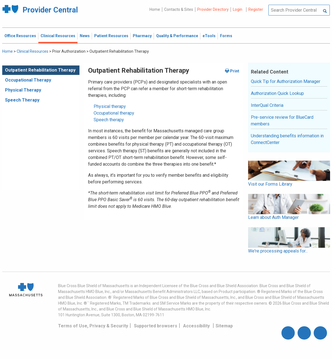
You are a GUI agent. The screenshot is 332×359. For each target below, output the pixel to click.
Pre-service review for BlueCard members (282, 121)
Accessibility (196, 325)
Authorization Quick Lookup (277, 93)
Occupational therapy (114, 113)
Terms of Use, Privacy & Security (93, 325)
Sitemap (224, 325)
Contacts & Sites (178, 9)
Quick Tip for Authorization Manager (285, 81)
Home (154, 9)
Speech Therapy (22, 100)
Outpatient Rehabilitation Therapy (40, 70)
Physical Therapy (23, 90)
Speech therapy (109, 119)
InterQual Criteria (267, 105)
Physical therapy (110, 106)
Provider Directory (213, 9)
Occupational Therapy (28, 80)
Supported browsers (155, 325)
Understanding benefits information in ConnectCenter (287, 139)
